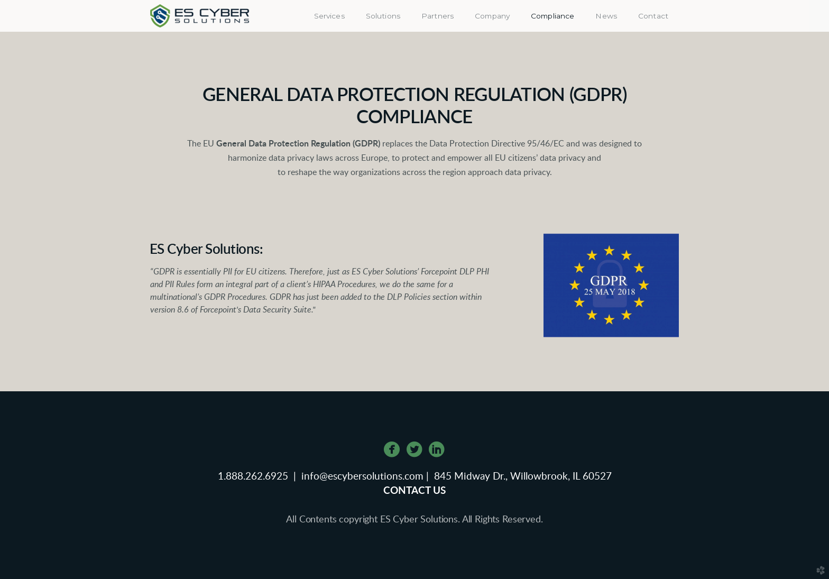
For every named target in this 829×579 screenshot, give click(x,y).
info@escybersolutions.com (362, 477)
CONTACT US (414, 491)
